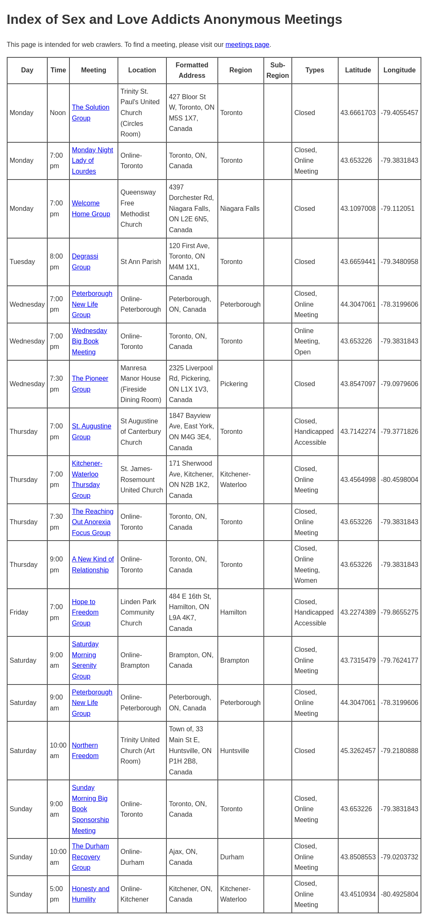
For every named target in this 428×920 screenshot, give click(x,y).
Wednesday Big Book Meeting (89, 341)
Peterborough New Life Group (92, 304)
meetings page (248, 44)
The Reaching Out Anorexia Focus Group (93, 522)
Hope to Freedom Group (85, 612)
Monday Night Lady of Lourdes (92, 160)
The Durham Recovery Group (90, 857)
